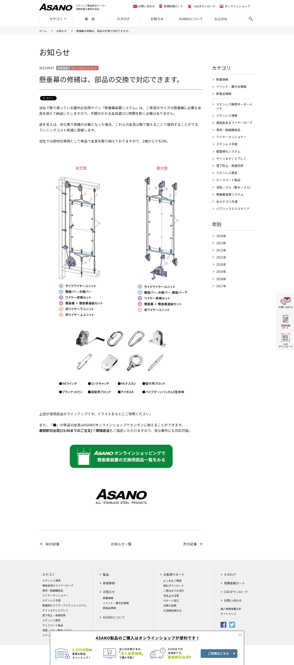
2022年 (221, 250)
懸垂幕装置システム (229, 194)
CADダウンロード (204, 6)
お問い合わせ (146, 6)
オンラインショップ (237, 6)
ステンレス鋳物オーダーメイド (234, 106)
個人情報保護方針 (231, 608)
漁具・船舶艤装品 (228, 130)
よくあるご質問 (172, 580)
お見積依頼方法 (172, 610)
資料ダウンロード (173, 585)
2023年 (221, 243)
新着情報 (222, 79)
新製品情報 (223, 93)
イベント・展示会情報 (231, 86)
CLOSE (240, 635)
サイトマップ (228, 613)
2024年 (221, 236)
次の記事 (190, 544)
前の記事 (52, 544)
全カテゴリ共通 (226, 201)
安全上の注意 (171, 595)
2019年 (221, 271)
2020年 (221, 264)
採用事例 (109, 583)
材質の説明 (169, 605)
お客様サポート (173, 574)
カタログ (123, 18)
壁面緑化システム (228, 151)
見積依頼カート (173, 6)
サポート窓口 (171, 600)
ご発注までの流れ (173, 590)
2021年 (221, 257)
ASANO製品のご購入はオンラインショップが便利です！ (147, 648)
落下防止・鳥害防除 (229, 165)
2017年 (221, 286)
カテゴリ (55, 18)
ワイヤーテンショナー (231, 137)
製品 (106, 574)
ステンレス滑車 (226, 115)
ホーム (43, 31)
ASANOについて (191, 18)
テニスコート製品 (228, 180)
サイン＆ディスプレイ (231, 158)
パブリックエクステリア (233, 208)
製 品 (90, 18)
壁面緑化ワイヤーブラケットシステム (64, 605)
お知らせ (157, 18)
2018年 (221, 279)
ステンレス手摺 (226, 144)
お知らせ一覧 (121, 544)
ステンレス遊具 (226, 173)
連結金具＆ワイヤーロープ (234, 122)
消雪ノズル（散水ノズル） (234, 187)
